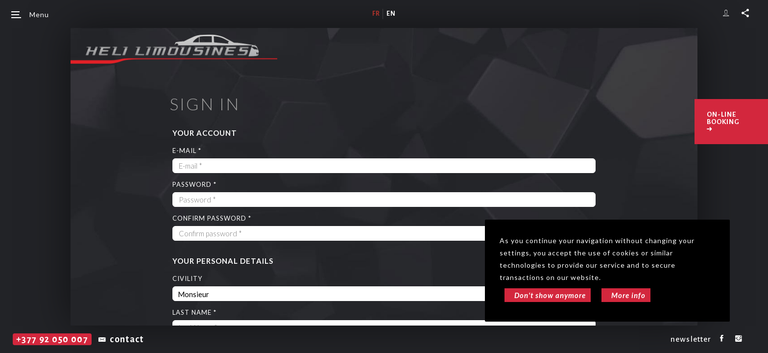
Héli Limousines (174, 48)
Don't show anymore (550, 295)
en (391, 13)
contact (121, 339)
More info (628, 295)
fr (376, 13)
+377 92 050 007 (52, 339)
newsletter (691, 339)
